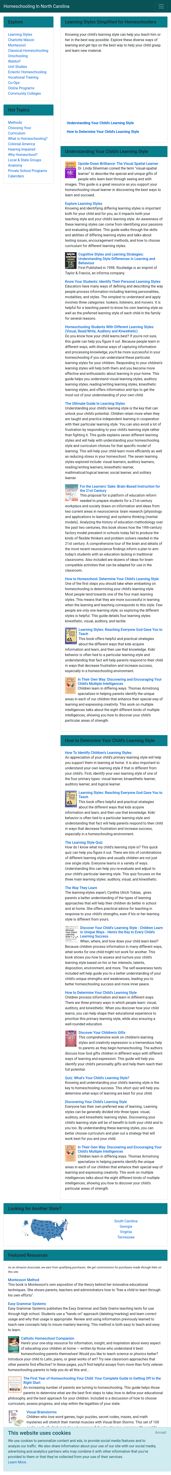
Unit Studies (17, 67)
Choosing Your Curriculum (19, 130)
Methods (15, 122)
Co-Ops (14, 83)
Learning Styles (20, 34)
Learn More (17, 1462)
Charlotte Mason (21, 40)
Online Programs (21, 88)
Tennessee (125, 1237)
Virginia (126, 1232)
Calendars (16, 176)
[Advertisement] (114, 86)
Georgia (126, 1226)
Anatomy (15, 165)
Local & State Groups (24, 160)
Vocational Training (23, 77)
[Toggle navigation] (161, 6)
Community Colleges (24, 93)
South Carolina (125, 1221)
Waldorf (14, 61)
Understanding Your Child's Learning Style (100, 123)
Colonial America (21, 144)
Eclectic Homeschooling (27, 72)
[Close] (161, 1432)
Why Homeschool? (23, 155)
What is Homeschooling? (27, 138)
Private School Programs (27, 171)
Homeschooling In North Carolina (36, 6)
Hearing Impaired (21, 149)
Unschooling (18, 56)
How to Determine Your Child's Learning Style (103, 132)
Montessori (17, 45)
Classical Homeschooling (28, 50)
